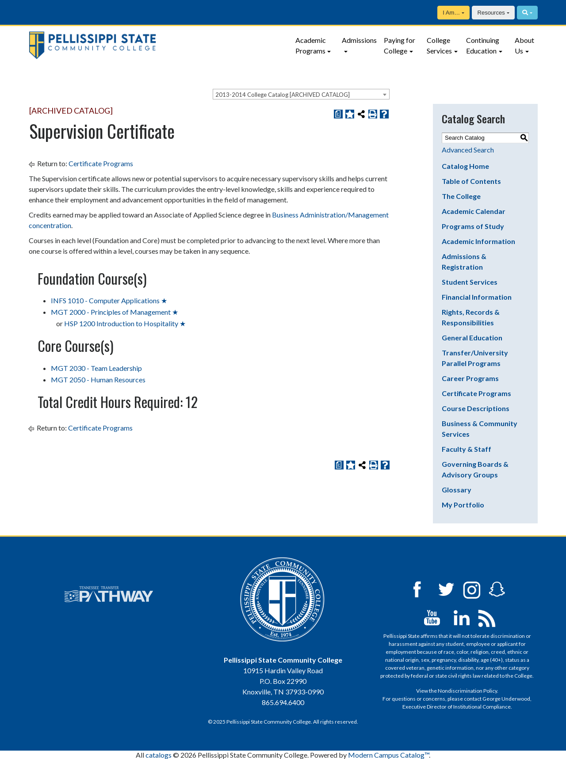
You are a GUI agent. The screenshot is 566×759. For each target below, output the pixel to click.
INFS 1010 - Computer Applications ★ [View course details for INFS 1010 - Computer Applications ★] (109, 300)
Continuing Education (482, 45)
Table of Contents (471, 181)
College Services (439, 45)
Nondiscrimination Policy (467, 690)
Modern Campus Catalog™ (388, 755)
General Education (472, 337)
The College (461, 196)
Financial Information (477, 297)
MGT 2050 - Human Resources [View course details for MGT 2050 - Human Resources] (98, 379)
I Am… (451, 12)
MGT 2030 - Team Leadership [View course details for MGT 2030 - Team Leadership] (96, 368)
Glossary (456, 489)
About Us (524, 45)
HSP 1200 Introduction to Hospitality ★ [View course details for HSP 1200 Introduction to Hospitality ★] (125, 323)
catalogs (158, 755)
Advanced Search (468, 149)
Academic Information (478, 241)
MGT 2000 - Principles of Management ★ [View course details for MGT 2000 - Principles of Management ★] (114, 312)
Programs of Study (473, 226)
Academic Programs (310, 45)
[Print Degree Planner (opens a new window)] (338, 114)
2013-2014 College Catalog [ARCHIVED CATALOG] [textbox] (282, 94)
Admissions (359, 40)
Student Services (469, 282)
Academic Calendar (473, 211)
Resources (491, 12)
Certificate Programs (101, 163)
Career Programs (470, 378)
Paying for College (399, 45)
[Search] (527, 12)
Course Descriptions (475, 408)
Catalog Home (465, 166)
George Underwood (506, 698)
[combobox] (301, 94)
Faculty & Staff (466, 449)
